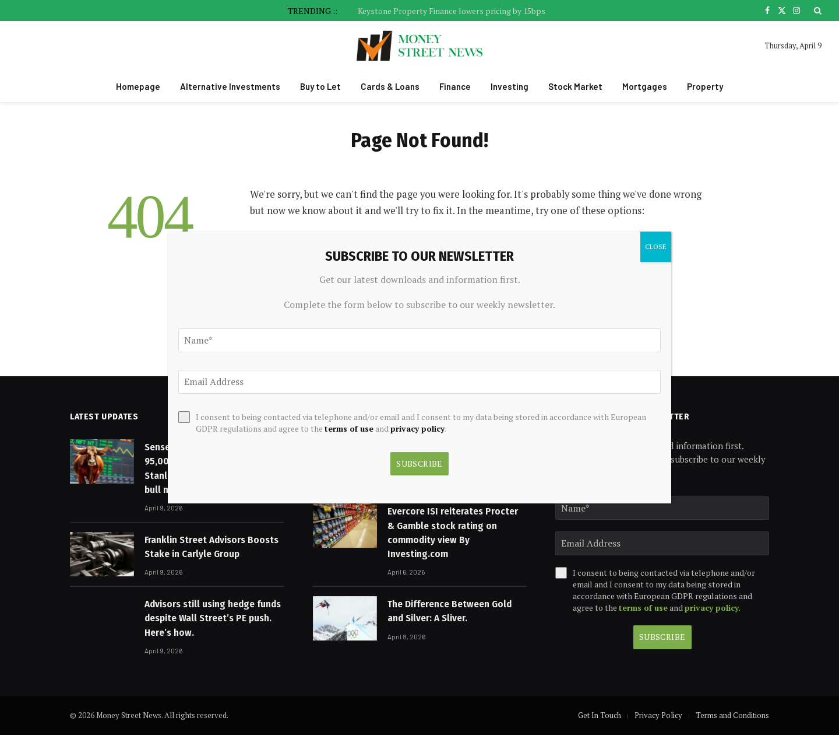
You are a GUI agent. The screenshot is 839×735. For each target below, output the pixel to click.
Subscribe (662, 636)
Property (705, 86)
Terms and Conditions (732, 715)
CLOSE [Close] (656, 246)
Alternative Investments (230, 86)
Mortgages (644, 86)
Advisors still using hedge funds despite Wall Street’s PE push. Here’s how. (212, 618)
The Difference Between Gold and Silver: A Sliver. (449, 611)
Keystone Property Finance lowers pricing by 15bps (451, 11)
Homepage (138, 86)
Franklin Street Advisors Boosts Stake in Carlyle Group (211, 547)
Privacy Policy (658, 715)
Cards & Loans (390, 86)
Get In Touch (599, 715)
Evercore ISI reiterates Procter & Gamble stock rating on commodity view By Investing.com (452, 532)
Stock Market (575, 86)
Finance (455, 86)
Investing (509, 86)
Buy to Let (320, 86)
